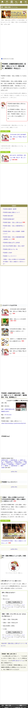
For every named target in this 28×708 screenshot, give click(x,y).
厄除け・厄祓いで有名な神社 (10, 619)
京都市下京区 (17, 461)
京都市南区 (11, 464)
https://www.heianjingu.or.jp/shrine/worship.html (13, 423)
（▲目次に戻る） (14, 549)
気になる (5, 595)
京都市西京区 (14, 465)
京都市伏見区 (18, 463)
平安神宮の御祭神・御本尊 (9, 209)
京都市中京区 (9, 463)
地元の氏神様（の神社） (9, 625)
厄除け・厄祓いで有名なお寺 (10, 622)
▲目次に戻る (14, 471)
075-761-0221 (8, 414)
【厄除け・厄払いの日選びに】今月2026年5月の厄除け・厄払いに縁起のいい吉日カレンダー (14, 261)
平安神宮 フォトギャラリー (10, 256)
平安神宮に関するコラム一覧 (10, 249)
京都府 (3, 467)
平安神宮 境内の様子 (8, 215)
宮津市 (18, 464)
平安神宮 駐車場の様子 (8, 219)
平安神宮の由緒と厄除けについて (11, 212)
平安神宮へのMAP (7, 252)
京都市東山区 (13, 460)
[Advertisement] (14, 41)
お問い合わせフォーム (18, 660)
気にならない (6, 599)
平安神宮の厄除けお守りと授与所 (11, 242)
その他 (4, 629)
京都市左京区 (4, 460)
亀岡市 (6, 465)
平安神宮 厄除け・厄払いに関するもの (12, 222)
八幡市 (21, 465)
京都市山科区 (8, 461)
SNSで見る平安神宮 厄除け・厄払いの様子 (14, 246)
